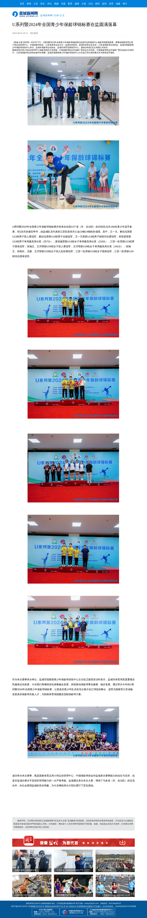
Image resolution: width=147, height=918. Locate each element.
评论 (49, 3)
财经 (97, 3)
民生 (42, 3)
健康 (77, 3)
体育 (111, 3)
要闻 (29, 3)
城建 (118, 3)
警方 (125, 3)
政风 (104, 3)
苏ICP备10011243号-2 (19, 906)
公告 (36, 3)
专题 (63, 3)
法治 (90, 3)
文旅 (84, 3)
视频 (56, 3)
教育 (70, 3)
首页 (22, 3)
